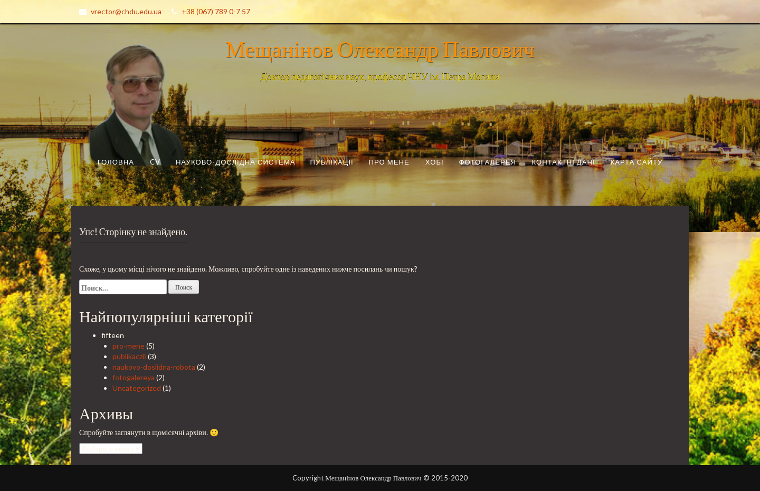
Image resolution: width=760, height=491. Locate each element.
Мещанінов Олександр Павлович (379, 48)
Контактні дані (563, 162)
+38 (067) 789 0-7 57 (216, 11)
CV (155, 162)
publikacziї (129, 356)
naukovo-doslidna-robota (153, 366)
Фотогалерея (488, 162)
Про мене (389, 162)
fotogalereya (133, 377)
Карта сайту (637, 162)
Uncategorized (136, 387)
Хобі (434, 162)
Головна (116, 162)
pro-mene (128, 345)
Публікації (332, 162)
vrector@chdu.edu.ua (126, 11)
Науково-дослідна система (236, 162)
